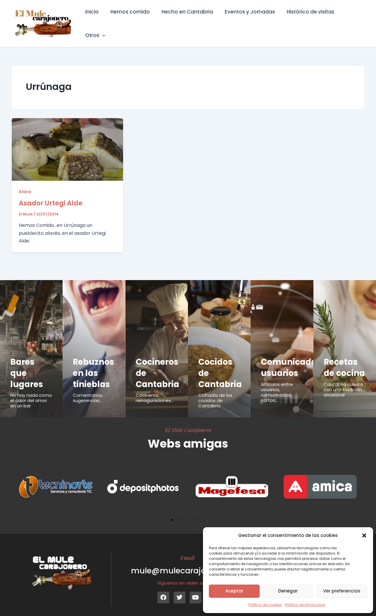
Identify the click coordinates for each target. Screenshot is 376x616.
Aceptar (234, 591)
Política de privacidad (305, 604)
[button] (364, 535)
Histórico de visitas (305, 19)
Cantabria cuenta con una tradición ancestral (343, 392)
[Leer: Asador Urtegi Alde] (67, 141)
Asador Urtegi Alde (51, 195)
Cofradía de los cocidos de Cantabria (215, 392)
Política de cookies (265, 604)
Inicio (94, 19)
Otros (349, 19)
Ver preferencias (341, 591)
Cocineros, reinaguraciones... (155, 390)
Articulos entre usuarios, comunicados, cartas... (277, 384)
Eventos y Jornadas (246, 19)
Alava (25, 183)
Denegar (288, 591)
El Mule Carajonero (188, 422)
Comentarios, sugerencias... (88, 390)
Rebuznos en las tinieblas (94, 365)
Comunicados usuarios (292, 359)
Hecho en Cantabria (186, 19)
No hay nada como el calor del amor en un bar (31, 392)
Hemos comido (130, 19)
